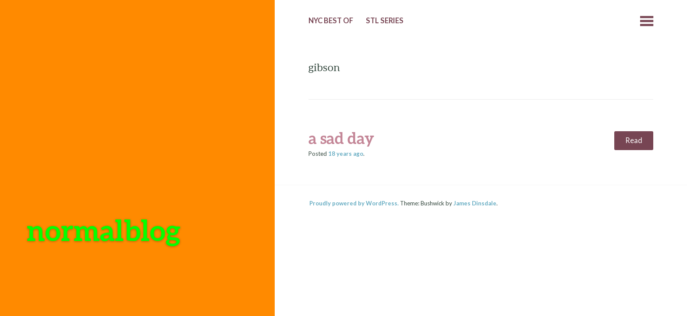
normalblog (104, 229)
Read (633, 140)
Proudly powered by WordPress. (354, 203)
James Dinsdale (474, 203)
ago (345, 153)
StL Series (385, 20)
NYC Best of (330, 20)
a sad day (341, 137)
